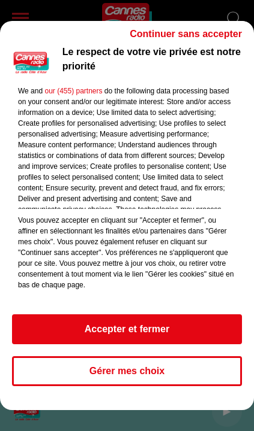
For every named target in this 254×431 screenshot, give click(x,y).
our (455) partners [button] (73, 91)
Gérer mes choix (127, 371)
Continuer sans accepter (186, 34)
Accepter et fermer (127, 329)
